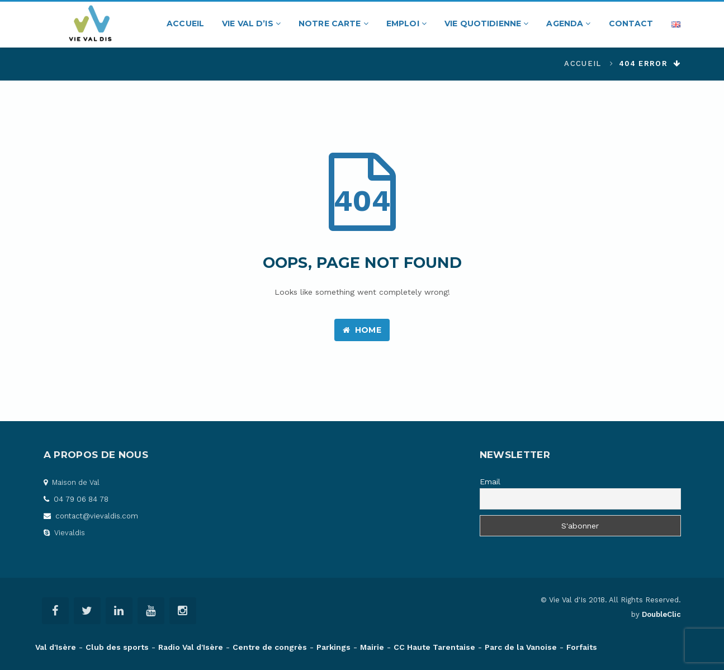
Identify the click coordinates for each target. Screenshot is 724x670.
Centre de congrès (270, 647)
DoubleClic (661, 614)
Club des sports (117, 647)
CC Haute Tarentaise (434, 647)
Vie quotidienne (486, 23)
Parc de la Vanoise (521, 647)
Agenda (568, 23)
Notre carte (333, 23)
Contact (631, 23)
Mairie (372, 647)
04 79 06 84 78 (76, 499)
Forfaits (581, 647)
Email (490, 481)
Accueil (185, 23)
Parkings (333, 647)
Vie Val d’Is (251, 23)
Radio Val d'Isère (190, 647)
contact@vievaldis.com (91, 516)
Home (362, 330)
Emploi (406, 23)
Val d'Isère (55, 647)
